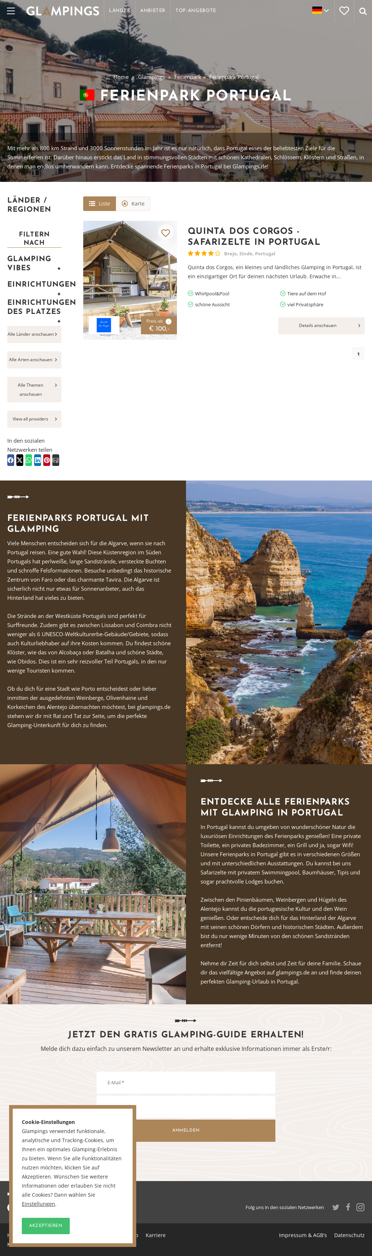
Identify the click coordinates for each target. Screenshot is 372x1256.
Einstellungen (38, 1204)
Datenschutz (349, 1235)
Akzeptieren (45, 1226)
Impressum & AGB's (303, 1235)
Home (121, 76)
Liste (104, 203)
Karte (138, 203)
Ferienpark (187, 76)
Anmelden (186, 1130)
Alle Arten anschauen (30, 359)
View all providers (30, 419)
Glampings (151, 76)
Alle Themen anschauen (30, 389)
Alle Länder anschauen (31, 334)
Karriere (156, 1235)
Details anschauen (317, 325)
